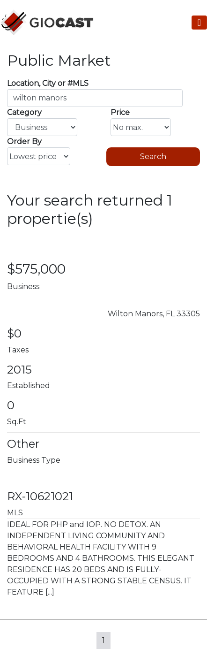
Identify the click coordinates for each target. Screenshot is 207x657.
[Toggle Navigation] (199, 22)
